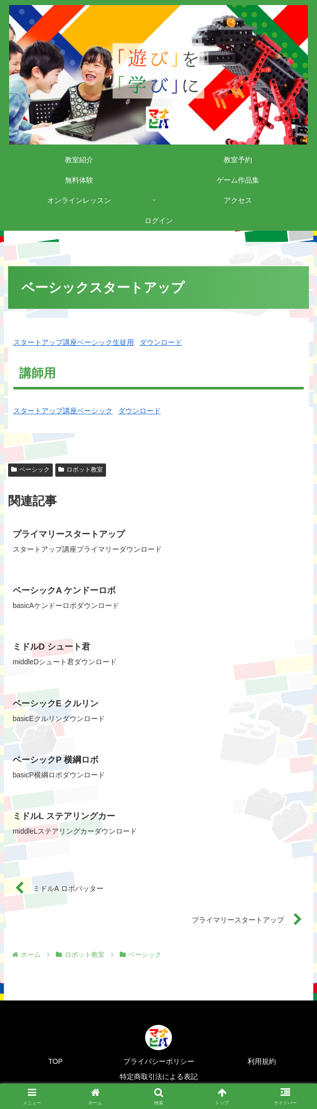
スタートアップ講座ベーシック (63, 411)
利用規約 (262, 1061)
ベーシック (30, 469)
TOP (55, 1061)
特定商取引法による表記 (159, 1076)
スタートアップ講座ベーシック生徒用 (73, 342)
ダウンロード (160, 342)
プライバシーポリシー (158, 1061)
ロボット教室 (80, 469)
